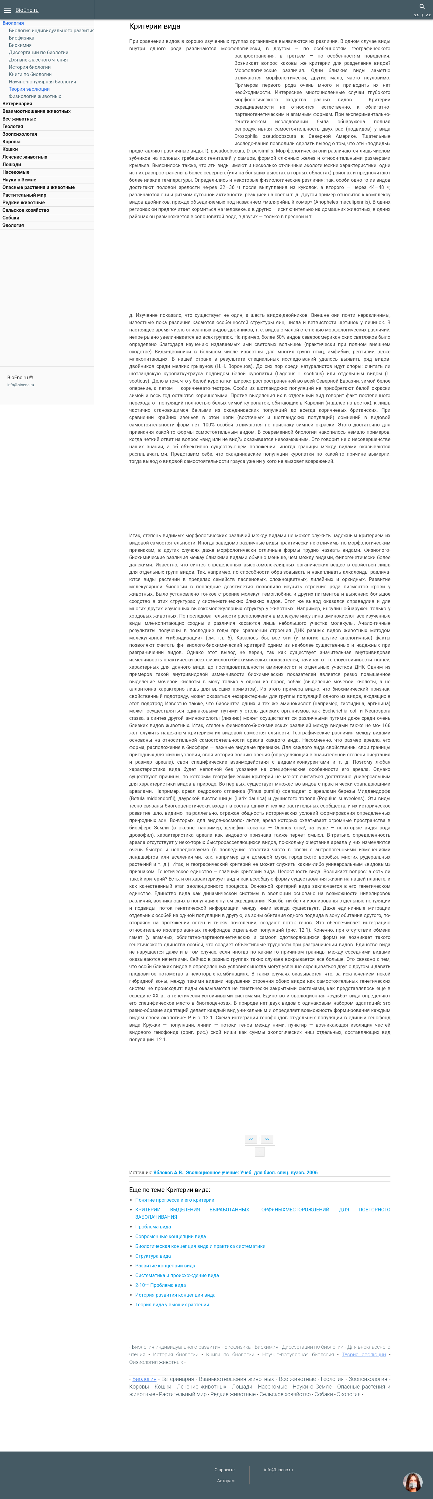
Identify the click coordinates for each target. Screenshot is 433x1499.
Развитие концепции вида (165, 1266)
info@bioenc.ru (20, 385)
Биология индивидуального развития (52, 30)
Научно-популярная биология (42, 82)
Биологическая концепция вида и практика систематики (200, 1246)
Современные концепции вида (170, 1236)
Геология (12, 126)
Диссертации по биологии (38, 52)
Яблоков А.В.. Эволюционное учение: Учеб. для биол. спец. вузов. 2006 (236, 1172)
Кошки (10, 149)
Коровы (11, 142)
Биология (13, 23)
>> (428, 15)
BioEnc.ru (27, 10)
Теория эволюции (29, 89)
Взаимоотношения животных (36, 111)
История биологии (30, 67)
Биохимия (20, 45)
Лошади (11, 164)
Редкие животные (23, 202)
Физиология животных (35, 96)
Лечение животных (24, 157)
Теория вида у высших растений (172, 1305)
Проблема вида (153, 1227)
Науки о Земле (19, 180)
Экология (13, 225)
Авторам (225, 1480)
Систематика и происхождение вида (177, 1275)
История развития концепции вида (175, 1295)
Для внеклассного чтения (38, 60)
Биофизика (21, 38)
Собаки (10, 218)
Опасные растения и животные (38, 187)
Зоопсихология (19, 134)
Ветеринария (17, 104)
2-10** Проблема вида (160, 1285)
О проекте (225, 1469)
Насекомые (15, 172)
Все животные (19, 119)
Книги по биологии (30, 74)
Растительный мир (24, 195)
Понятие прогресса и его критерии (174, 1200)
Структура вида (153, 1256)
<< (416, 15)
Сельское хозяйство (25, 210)
